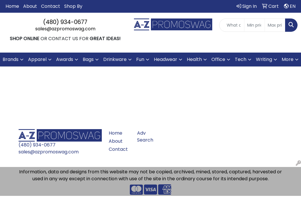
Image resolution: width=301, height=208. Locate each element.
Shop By (73, 6)
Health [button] (194, 59)
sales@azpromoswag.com (65, 28)
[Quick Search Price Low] (254, 25)
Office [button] (218, 59)
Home (12, 6)
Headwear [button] (165, 59)
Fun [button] (140, 59)
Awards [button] (64, 59)
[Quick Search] (231, 25)
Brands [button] (11, 59)
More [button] (287, 59)
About (30, 6)
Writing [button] (264, 59)
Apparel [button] (37, 59)
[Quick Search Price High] (275, 25)
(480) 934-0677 (65, 22)
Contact (50, 6)
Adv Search (145, 136)
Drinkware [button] (115, 59)
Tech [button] (240, 59)
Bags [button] (88, 59)
